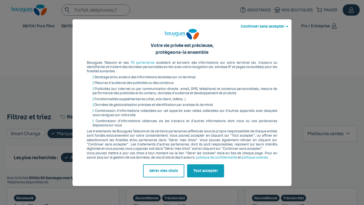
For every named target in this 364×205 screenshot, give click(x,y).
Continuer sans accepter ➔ (264, 30)
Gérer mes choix (163, 175)
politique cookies (254, 162)
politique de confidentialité (216, 162)
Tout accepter (205, 175)
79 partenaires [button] (143, 67)
